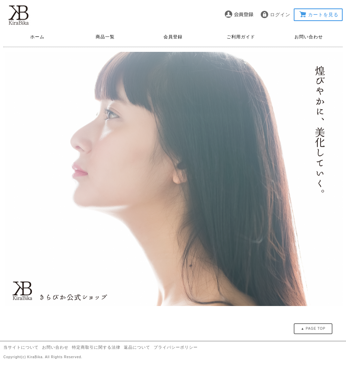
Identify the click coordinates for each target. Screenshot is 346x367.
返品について (137, 347)
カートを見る (323, 14)
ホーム (37, 36)
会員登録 (173, 36)
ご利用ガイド (241, 36)
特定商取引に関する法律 (96, 347)
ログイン (280, 14)
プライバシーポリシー (176, 347)
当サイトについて (21, 347)
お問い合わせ (308, 36)
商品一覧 (105, 36)
